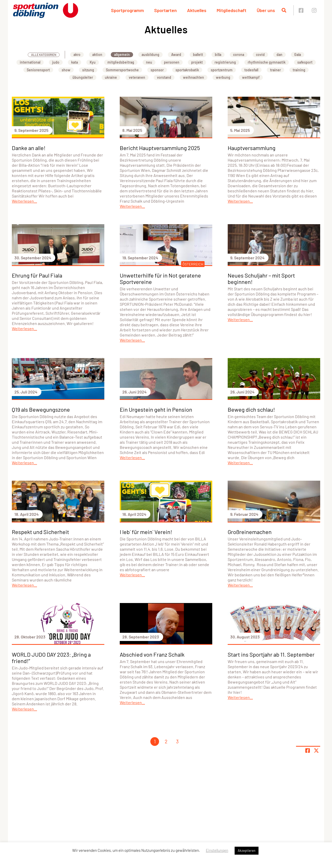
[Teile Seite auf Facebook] (307, 750)
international (30, 62)
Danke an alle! (28, 147)
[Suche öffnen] (284, 10)
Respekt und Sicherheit (40, 531)
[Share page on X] (316, 750)
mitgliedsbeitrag (120, 62)
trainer (275, 70)
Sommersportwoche (122, 70)
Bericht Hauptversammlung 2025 (160, 147)
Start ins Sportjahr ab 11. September (271, 654)
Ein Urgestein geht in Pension (156, 409)
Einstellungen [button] (217, 850)
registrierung (225, 62)
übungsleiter (82, 77)
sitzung (88, 70)
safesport (304, 62)
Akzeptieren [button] (246, 850)
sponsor (157, 70)
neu (149, 62)
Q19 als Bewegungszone (41, 409)
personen (171, 62)
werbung (223, 77)
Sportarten (165, 10)
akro (76, 54)
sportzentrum (222, 70)
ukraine (111, 77)
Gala (297, 54)
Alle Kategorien (43, 54)
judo (55, 62)
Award (176, 54)
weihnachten (193, 77)
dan (279, 54)
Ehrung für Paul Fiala (37, 275)
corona (238, 54)
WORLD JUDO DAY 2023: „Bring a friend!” (51, 657)
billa (218, 54)
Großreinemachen (250, 531)
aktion (97, 54)
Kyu (93, 62)
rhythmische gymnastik (266, 62)
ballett (198, 54)
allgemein (122, 54)
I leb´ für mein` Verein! (146, 531)
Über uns (266, 10)
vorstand (164, 77)
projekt (197, 62)
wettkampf (251, 77)
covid (260, 54)
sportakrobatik (187, 70)
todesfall (251, 70)
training (299, 70)
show (66, 70)
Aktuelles (196, 10)
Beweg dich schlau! (251, 409)
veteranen (137, 77)
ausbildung (150, 54)
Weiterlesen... (24, 201)
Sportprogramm (127, 10)
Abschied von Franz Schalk (152, 654)
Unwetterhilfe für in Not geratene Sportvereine (160, 278)
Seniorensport (38, 70)
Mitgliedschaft (231, 10)
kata (74, 62)
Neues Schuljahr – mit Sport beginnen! (261, 278)
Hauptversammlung (251, 147)
